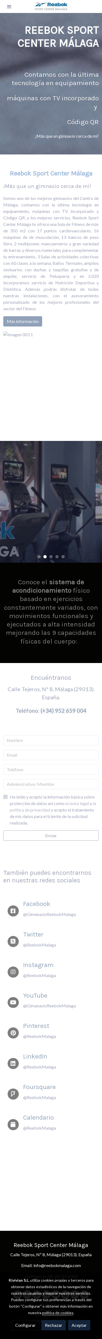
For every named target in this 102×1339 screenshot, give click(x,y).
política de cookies (57, 1312)
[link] (51, 6)
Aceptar (79, 1325)
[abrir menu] (9, 6)
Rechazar (53, 1325)
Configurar (25, 1325)
